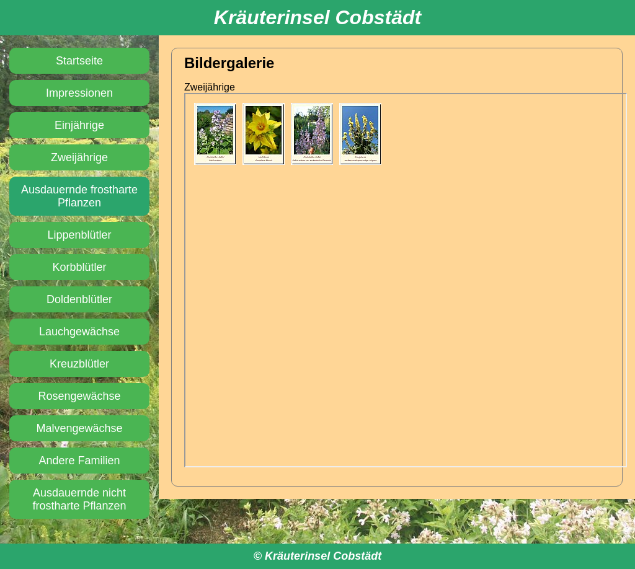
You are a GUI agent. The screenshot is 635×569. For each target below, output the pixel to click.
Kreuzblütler (79, 364)
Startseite (79, 61)
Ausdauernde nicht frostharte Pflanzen (79, 499)
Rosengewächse (79, 396)
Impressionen (79, 93)
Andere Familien (79, 460)
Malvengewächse (79, 428)
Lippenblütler (79, 235)
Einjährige (79, 125)
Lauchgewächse (79, 331)
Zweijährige (79, 157)
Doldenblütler (79, 299)
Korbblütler (79, 267)
